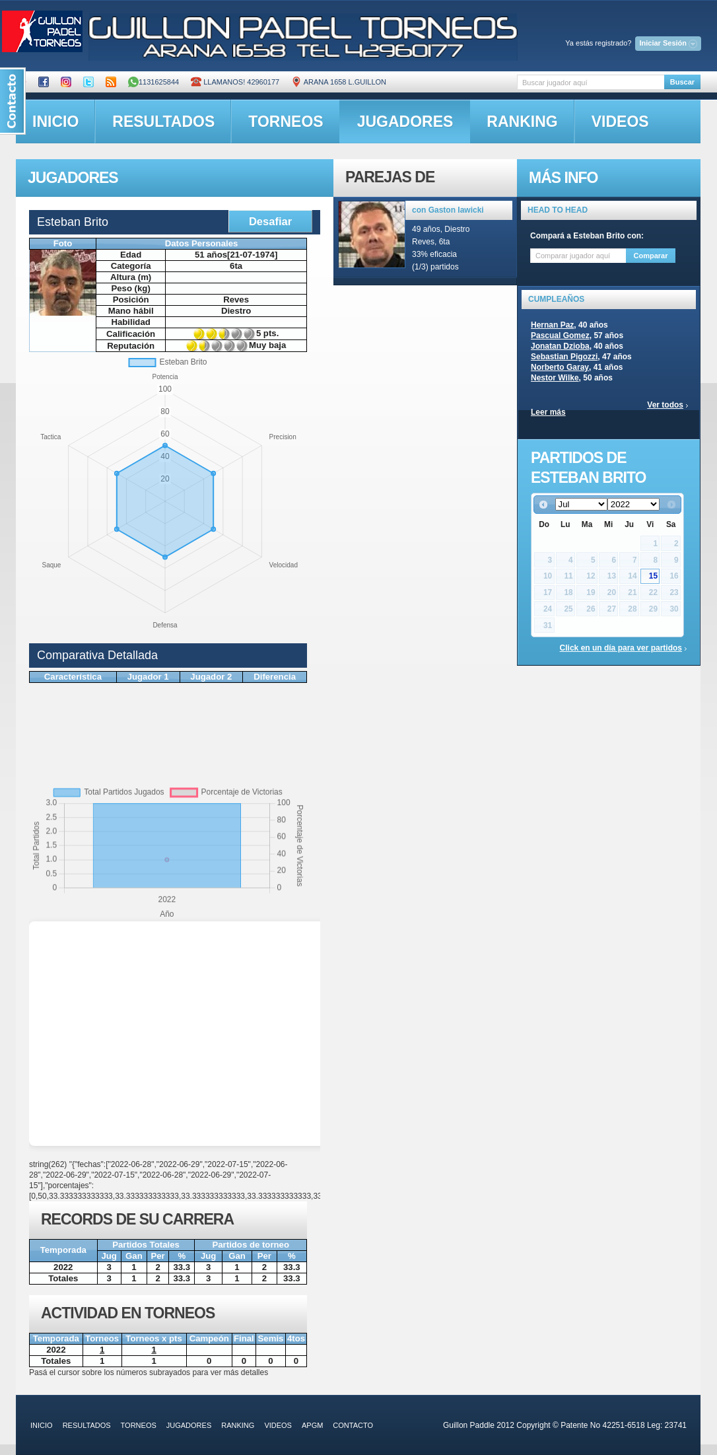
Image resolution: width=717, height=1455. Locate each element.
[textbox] (590, 82)
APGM (312, 1425)
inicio (55, 121)
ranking (522, 121)
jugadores (405, 121)
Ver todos (665, 404)
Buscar (682, 82)
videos (620, 121)
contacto (353, 1425)
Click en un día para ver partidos (621, 648)
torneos (285, 121)
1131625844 (153, 82)
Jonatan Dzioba (560, 346)
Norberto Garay (560, 367)
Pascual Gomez (560, 335)
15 (653, 576)
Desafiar (270, 221)
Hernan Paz (552, 325)
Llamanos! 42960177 (235, 82)
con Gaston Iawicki (448, 210)
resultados (163, 121)
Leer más (548, 412)
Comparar (651, 256)
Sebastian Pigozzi (564, 356)
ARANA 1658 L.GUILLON (338, 82)
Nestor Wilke (555, 377)
